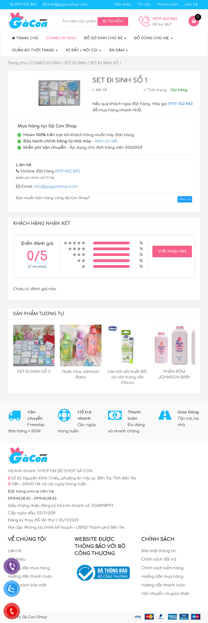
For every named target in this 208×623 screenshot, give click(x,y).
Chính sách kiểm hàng (162, 568)
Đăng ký (185, 199)
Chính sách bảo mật (27, 585)
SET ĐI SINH (75, 63)
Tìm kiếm (113, 21)
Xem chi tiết (106, 141)
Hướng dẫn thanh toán (30, 576)
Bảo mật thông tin (158, 551)
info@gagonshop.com (65, 4)
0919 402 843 (24, 4)
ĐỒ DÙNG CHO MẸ (153, 38)
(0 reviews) (37, 267)
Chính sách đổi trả (158, 559)
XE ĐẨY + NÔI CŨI (83, 50)
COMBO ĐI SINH (61, 38)
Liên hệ (191, 4)
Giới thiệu (122, 4)
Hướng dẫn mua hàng (29, 568)
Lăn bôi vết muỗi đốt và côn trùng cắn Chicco (127, 377)
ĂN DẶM (118, 50)
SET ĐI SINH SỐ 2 (33, 372)
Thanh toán (167, 4)
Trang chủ (25, 38)
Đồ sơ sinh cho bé (105, 38)
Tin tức (144, 4)
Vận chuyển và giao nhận (165, 594)
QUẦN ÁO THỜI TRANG (35, 50)
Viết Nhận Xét (172, 251)
